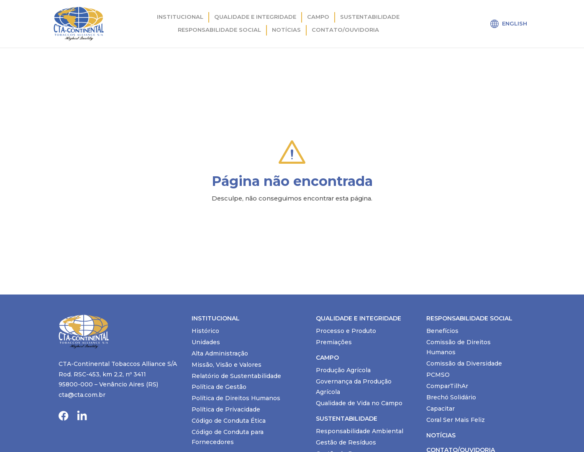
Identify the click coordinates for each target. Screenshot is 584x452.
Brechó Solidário (451, 397)
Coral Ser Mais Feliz (455, 420)
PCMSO (438, 374)
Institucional (180, 16)
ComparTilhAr (447, 386)
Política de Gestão (219, 387)
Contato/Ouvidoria (345, 29)
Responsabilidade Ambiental (359, 431)
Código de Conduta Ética (229, 420)
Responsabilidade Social (219, 29)
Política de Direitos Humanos (236, 398)
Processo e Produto (346, 331)
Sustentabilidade (370, 16)
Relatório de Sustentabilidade (236, 376)
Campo (318, 16)
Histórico (205, 331)
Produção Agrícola (343, 370)
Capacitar (440, 408)
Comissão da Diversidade (464, 363)
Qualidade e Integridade (358, 318)
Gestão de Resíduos (346, 442)
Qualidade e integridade (255, 16)
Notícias (286, 29)
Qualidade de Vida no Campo (359, 403)
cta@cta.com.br (82, 395)
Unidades (206, 342)
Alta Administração (220, 353)
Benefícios (442, 331)
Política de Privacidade (226, 409)
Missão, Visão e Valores (226, 364)
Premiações (334, 342)
